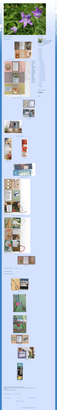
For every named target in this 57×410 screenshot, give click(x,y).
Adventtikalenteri (8, 273)
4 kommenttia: (15, 268)
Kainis (45, 38)
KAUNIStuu (11, 6)
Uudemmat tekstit (7, 397)
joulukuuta (41, 61)
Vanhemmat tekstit (32, 397)
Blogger (34, 407)
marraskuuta (42, 66)
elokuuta (41, 70)
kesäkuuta (41, 73)
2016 (40, 56)
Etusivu (20, 397)
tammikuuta (42, 80)
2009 (40, 86)
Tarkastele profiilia (41, 45)
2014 (40, 59)
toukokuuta (42, 74)
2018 (40, 53)
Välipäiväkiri (7, 39)
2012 (40, 82)
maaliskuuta (42, 77)
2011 (40, 83)
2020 (40, 50)
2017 (40, 54)
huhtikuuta (42, 76)
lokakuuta (41, 67)
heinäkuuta (42, 71)
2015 (40, 57)
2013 (40, 60)
